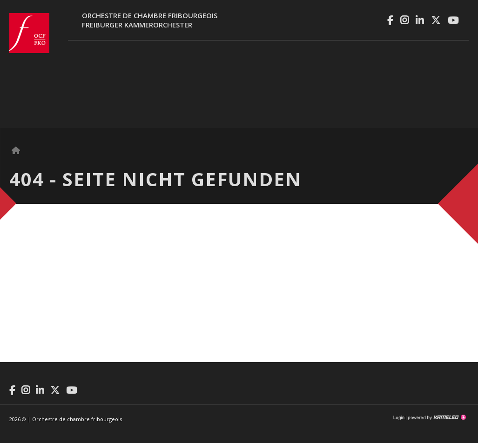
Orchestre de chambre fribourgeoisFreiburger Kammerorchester (149, 20)
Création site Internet (436, 417)
